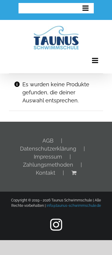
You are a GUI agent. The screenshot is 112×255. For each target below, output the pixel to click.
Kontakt (45, 173)
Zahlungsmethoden (48, 165)
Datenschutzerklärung (48, 149)
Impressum (48, 157)
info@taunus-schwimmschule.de (74, 206)
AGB (47, 140)
